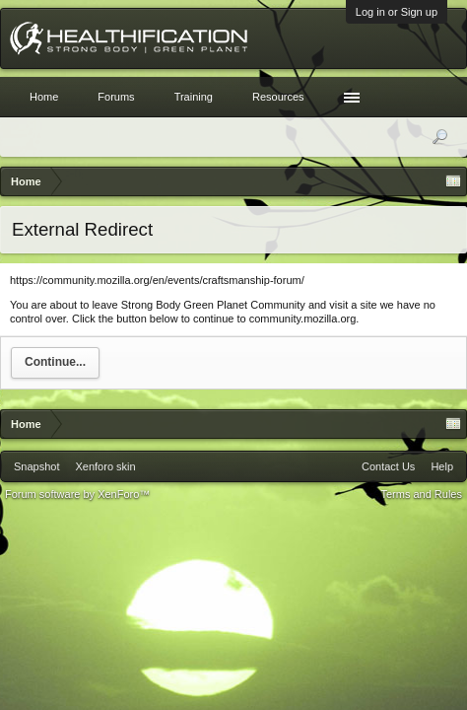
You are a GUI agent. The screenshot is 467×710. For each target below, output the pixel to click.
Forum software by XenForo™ (77, 494)
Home (44, 97)
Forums (116, 97)
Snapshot (36, 466)
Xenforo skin (105, 466)
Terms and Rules (421, 494)
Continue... (55, 362)
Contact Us (388, 466)
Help (442, 466)
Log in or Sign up (396, 12)
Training (193, 97)
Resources (278, 97)
